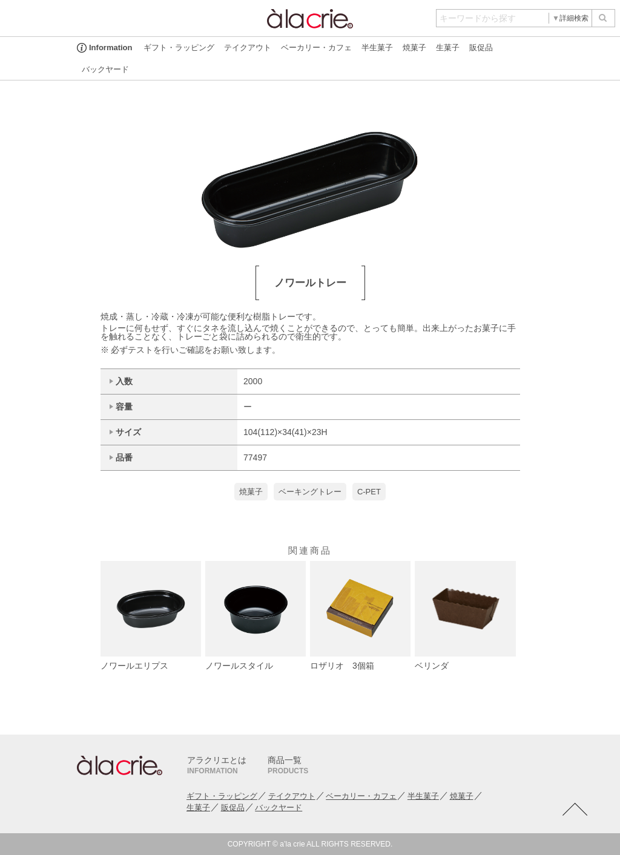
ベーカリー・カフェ (316, 47)
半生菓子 (377, 47)
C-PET (369, 491)
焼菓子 (414, 47)
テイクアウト (247, 47)
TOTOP (574, 809)
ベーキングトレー (310, 491)
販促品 (481, 47)
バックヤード (105, 69)
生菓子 (448, 47)
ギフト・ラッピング (178, 47)
